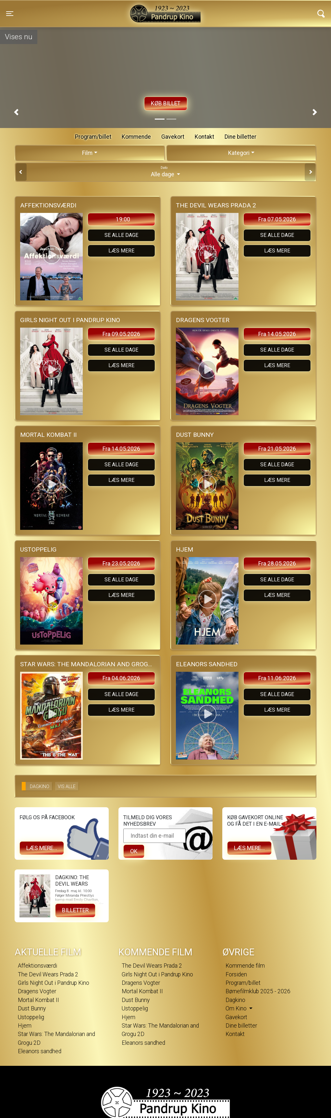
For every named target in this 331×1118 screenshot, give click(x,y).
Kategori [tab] (239, 153)
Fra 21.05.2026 (277, 449)
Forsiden (236, 974)
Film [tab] (87, 153)
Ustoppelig (31, 1017)
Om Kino (237, 1008)
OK (134, 851)
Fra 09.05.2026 (121, 334)
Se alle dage (121, 235)
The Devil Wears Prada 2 (48, 974)
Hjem (24, 1025)
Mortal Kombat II (38, 1000)
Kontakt (204, 137)
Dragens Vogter (37, 991)
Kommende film (245, 965)
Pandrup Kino (86, 9)
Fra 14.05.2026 (277, 334)
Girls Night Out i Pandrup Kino (53, 983)
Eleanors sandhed (39, 1051)
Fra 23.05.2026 (121, 563)
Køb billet (165, 103)
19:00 (123, 219)
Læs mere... (41, 848)
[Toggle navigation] (9, 13)
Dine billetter (240, 137)
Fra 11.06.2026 (277, 678)
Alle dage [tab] (165, 171)
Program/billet (93, 137)
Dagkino (235, 1000)
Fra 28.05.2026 (277, 563)
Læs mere (121, 251)
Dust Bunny (32, 1008)
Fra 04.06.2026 (121, 678)
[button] (16, 112)
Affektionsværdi (37, 965)
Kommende (136, 137)
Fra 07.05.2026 (277, 219)
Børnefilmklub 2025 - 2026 (258, 991)
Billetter (75, 910)
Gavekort (172, 137)
